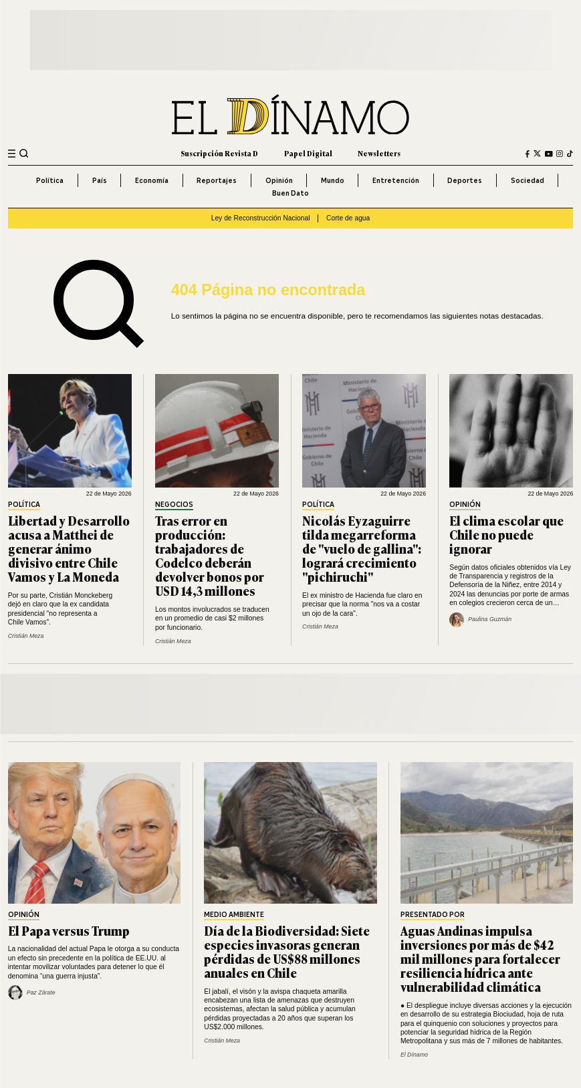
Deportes (464, 180)
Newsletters (379, 153)
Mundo (332, 180)
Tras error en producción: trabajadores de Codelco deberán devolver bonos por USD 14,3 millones (209, 556)
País (99, 180)
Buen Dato (290, 193)
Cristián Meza (26, 635)
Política (50, 180)
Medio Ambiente (234, 915)
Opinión (279, 180)
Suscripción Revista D (219, 153)
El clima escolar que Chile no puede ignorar (506, 534)
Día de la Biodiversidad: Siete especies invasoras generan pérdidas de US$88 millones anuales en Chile (287, 951)
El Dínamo (414, 1054)
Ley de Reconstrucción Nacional (260, 218)
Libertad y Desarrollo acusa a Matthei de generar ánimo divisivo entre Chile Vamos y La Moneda (69, 548)
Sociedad (527, 180)
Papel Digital (308, 153)
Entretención (395, 180)
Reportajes (217, 180)
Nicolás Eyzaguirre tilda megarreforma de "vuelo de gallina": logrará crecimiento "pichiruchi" (361, 548)
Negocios (174, 505)
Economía (151, 180)
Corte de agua (348, 218)
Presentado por (432, 915)
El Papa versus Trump (69, 930)
